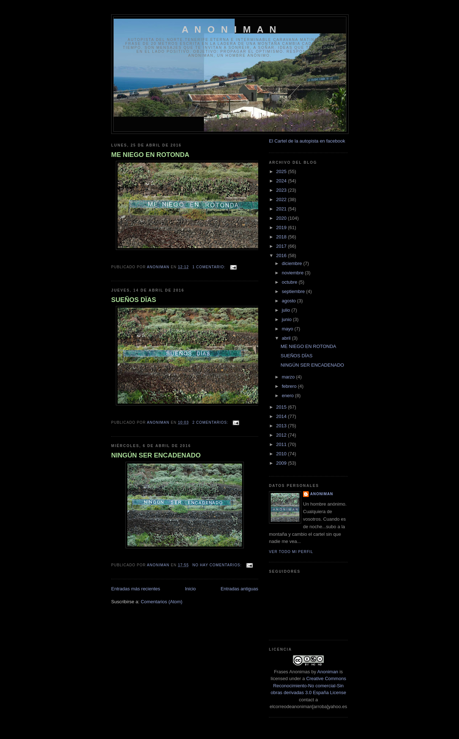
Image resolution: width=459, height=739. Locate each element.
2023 (282, 190)
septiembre (294, 291)
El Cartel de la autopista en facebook (307, 141)
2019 (282, 227)
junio (287, 319)
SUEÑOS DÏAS (133, 299)
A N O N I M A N (230, 29)
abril (287, 338)
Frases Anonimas (292, 671)
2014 (282, 416)
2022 (282, 199)
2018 (282, 237)
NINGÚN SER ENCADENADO (156, 455)
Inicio (190, 588)
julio (287, 310)
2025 (282, 171)
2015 (282, 407)
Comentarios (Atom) (161, 601)
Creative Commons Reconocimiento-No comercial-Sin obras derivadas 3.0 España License (308, 685)
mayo (288, 328)
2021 (282, 209)
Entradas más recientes (135, 588)
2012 (282, 435)
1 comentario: (210, 267)
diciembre (292, 263)
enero (288, 395)
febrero (290, 386)
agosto (289, 300)
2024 (282, 180)
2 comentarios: (211, 422)
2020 (282, 218)
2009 (282, 463)
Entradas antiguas (239, 588)
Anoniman (328, 671)
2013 (282, 425)
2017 (282, 246)
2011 (282, 444)
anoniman (321, 494)
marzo (289, 377)
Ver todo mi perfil (291, 552)
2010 (282, 453)
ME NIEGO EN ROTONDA (150, 154)
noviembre (293, 272)
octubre (290, 282)
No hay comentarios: (218, 565)
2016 (282, 255)
